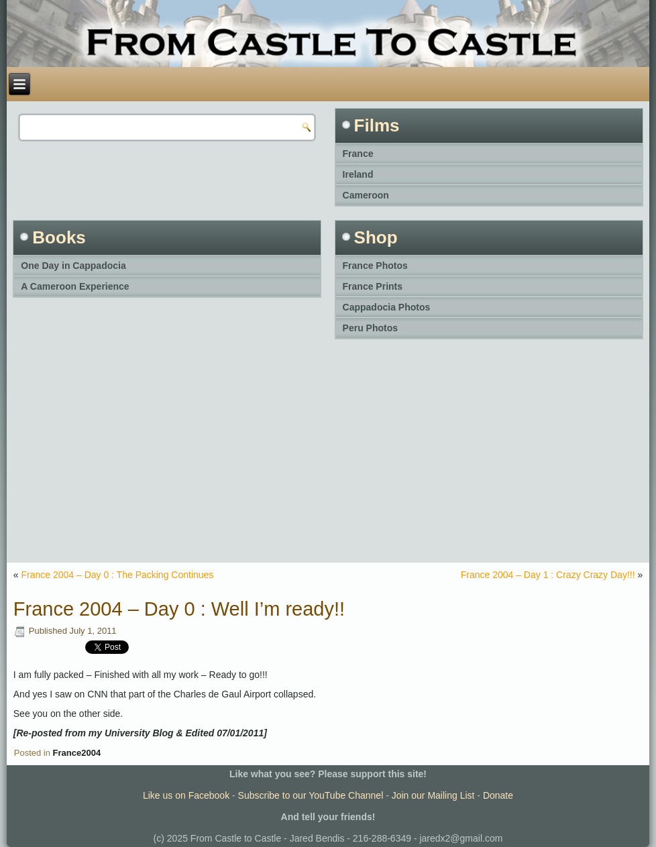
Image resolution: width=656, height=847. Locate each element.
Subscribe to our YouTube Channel (311, 795)
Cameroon (366, 195)
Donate (498, 795)
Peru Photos (370, 328)
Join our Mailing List (433, 795)
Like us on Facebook (186, 795)
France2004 (77, 753)
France (358, 153)
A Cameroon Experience (75, 286)
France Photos (375, 265)
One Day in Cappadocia (73, 265)
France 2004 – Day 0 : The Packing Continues (117, 574)
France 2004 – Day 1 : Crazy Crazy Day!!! (548, 574)
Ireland (358, 174)
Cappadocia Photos (387, 307)
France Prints (372, 286)
